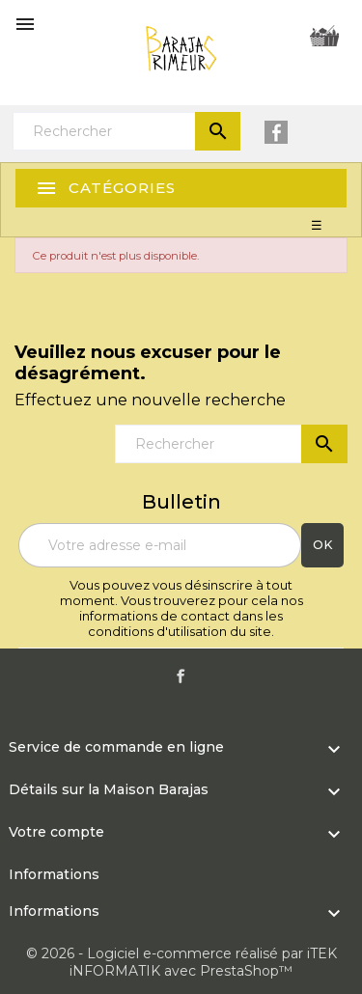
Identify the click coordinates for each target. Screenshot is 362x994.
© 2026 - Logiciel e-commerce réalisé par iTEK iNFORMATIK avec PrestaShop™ (181, 962)
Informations (54, 874)
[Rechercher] (126, 131)
